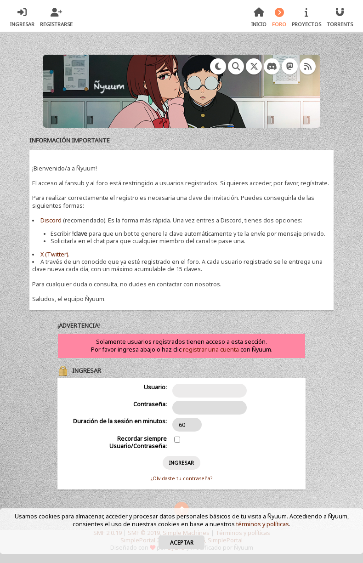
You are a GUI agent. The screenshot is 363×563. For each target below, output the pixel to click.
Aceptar (181, 542)
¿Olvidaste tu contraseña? (181, 478)
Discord (51, 220)
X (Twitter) (54, 254)
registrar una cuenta (211, 349)
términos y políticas (262, 524)
